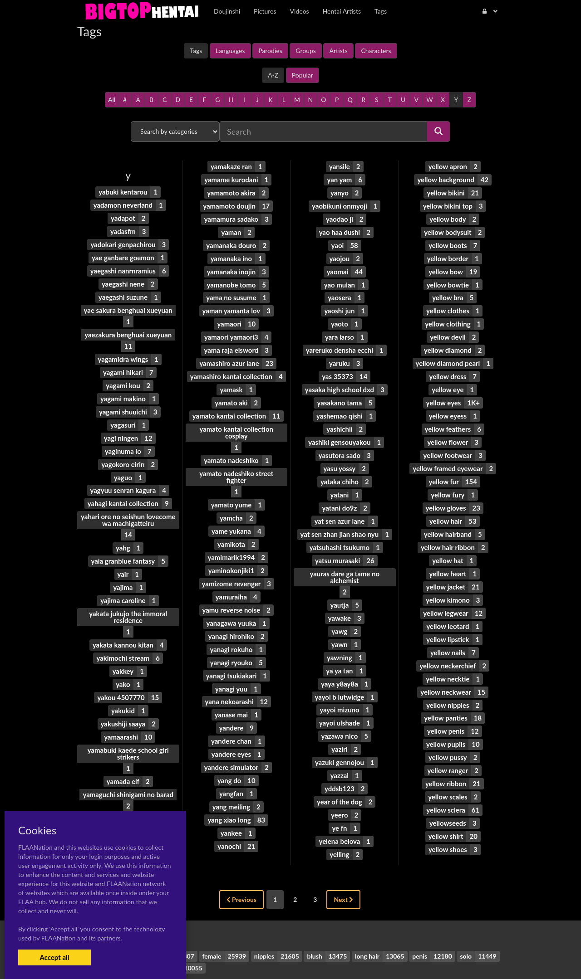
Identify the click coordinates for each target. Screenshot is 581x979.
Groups (305, 50)
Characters (376, 50)
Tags (196, 50)
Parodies (270, 50)
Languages (230, 50)
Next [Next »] (343, 863)
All (111, 99)
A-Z (273, 75)
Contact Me (348, 956)
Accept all (54, 957)
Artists (338, 50)
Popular (302, 75)
